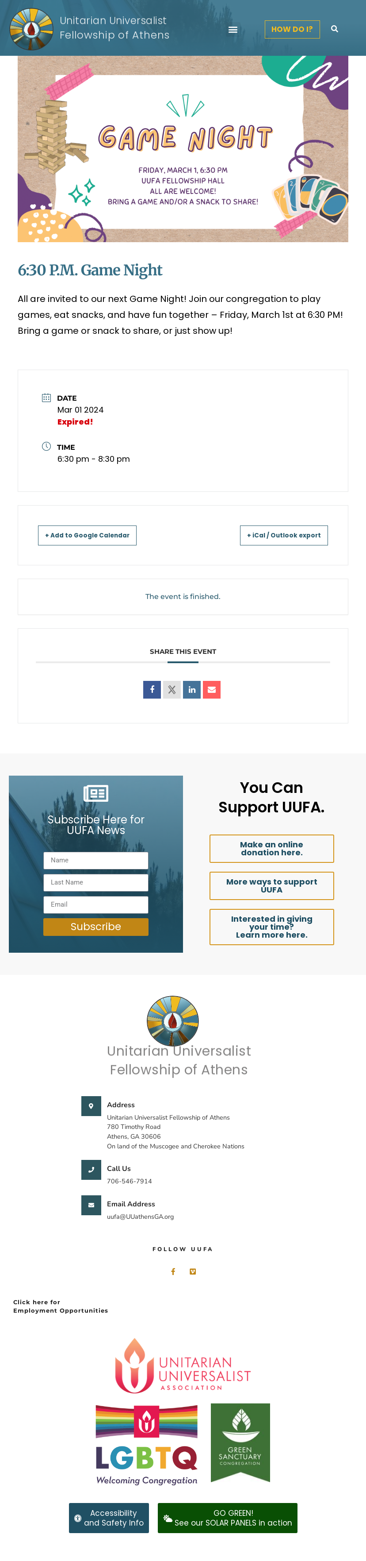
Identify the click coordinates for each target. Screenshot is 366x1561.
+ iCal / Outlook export (275, 535)
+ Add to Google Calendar (97, 535)
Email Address (131, 1204)
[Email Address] (91, 1205)
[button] (233, 29)
